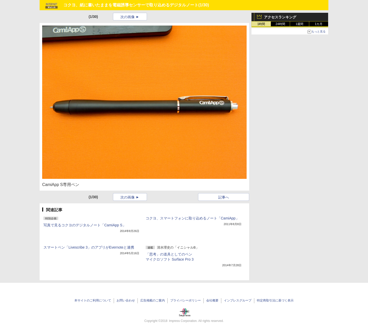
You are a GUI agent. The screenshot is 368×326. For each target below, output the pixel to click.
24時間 (280, 24)
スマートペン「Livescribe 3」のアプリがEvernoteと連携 (88, 247)
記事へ (223, 197)
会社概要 (212, 300)
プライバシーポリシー (185, 300)
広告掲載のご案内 (152, 300)
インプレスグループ (237, 300)
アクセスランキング (280, 17)
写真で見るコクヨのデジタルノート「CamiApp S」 (84, 225)
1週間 (300, 24)
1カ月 (319, 24)
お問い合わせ (126, 300)
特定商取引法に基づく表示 (275, 300)
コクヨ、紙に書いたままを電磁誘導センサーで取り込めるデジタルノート (130, 5)
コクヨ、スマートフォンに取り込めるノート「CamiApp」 (192, 218)
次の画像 (127, 17)
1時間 (261, 24)
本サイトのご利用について (92, 300)
